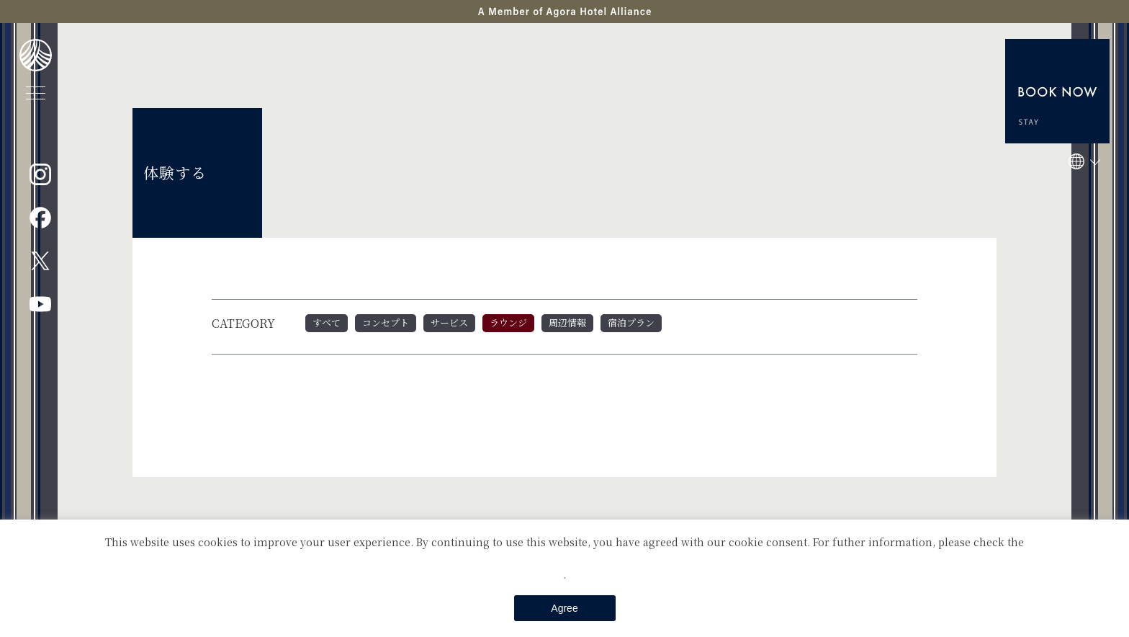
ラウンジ (508, 322)
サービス (449, 322)
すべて (326, 322)
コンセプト (385, 322)
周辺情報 (567, 322)
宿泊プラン (631, 322)
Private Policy (564, 558)
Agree (564, 608)
